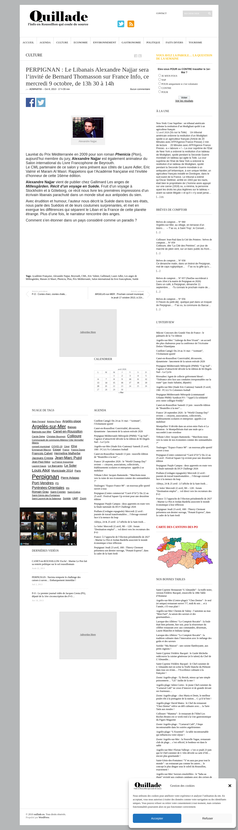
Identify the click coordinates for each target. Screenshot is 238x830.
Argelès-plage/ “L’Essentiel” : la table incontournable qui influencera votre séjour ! (182, 733)
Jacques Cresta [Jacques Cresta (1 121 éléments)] (42, 458)
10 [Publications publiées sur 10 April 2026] (130, 379)
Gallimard (105, 276)
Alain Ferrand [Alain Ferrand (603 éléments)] (38, 421)
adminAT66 (36, 89)
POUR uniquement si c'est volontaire (180, 84)
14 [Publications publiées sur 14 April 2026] (106, 383)
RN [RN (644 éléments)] (67, 488)
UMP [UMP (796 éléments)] (75, 498)
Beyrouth (75, 276)
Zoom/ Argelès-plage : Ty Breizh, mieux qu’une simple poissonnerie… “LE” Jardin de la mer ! (183, 679)
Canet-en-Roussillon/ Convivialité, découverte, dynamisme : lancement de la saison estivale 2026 (180, 360)
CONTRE (166, 88)
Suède (135, 279)
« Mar (121, 392)
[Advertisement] (88, 234)
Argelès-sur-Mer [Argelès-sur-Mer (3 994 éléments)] (49, 426)
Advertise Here (88, 332)
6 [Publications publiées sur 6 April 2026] (98, 379)
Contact (161, 13)
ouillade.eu (39, 814)
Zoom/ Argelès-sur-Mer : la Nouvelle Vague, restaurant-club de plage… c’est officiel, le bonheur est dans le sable (183, 742)
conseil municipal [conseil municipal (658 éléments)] (41, 446)
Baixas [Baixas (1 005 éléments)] (72, 427)
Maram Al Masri (48, 279)
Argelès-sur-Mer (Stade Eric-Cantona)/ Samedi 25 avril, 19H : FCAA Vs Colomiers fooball (183, 389)
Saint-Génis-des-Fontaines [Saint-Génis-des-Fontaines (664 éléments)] (46, 495)
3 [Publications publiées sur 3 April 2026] (130, 376)
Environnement (104, 42)
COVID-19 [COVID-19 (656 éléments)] (57, 446)
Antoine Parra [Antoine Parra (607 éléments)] (54, 421)
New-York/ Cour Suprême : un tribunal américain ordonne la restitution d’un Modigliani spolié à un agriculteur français (180, 126)
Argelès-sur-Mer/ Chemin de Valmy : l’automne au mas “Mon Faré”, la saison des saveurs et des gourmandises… (183, 614)
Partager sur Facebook (30, 102)
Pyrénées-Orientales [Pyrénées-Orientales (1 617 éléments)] (48, 488)
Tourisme (195, 42)
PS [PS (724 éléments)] (57, 483)
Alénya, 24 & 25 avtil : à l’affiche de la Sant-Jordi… (182, 483)
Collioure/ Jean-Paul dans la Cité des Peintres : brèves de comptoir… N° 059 (184, 241)
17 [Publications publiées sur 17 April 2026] (130, 383)
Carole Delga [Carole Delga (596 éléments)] (38, 436)
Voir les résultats (184, 100)
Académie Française (42, 276)
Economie (81, 42)
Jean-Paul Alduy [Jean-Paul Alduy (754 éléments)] (41, 461)
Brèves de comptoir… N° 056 (170, 299)
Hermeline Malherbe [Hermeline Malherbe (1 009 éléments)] (67, 453)
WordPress (44, 817)
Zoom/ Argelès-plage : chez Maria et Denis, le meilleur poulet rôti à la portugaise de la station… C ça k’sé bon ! (184, 697)
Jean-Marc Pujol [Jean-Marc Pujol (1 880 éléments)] (68, 458)
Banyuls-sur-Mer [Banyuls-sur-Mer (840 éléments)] (42, 431)
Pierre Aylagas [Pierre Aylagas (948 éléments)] (70, 477)
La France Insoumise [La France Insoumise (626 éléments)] (62, 462)
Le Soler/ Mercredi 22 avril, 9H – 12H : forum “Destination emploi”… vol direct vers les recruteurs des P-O (184, 491)
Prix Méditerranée (81, 279)
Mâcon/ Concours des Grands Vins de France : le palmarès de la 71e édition (180, 334)
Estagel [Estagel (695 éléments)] (57, 449)
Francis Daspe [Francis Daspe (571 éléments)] (78, 449)
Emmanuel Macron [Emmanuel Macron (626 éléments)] (41, 449)
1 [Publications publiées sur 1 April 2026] (114, 376)
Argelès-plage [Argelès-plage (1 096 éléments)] (71, 421)
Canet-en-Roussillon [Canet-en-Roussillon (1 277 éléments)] (68, 431)
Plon (69, 279)
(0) (162, 197)
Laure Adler (117, 276)
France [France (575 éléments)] (66, 449)
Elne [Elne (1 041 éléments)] (74, 446)
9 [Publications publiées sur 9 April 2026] (121, 379)
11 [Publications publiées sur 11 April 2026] (138, 379)
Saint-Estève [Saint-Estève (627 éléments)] (73, 492)
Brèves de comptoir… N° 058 (170, 260)
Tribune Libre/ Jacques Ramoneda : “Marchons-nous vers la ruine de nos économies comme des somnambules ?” (184, 439)
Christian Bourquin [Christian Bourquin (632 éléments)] (56, 436)
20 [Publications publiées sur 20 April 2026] (98, 386)
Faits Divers (174, 42)
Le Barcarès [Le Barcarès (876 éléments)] (55, 465)
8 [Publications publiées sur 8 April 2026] (114, 379)
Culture (62, 42)
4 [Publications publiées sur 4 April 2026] (138, 376)
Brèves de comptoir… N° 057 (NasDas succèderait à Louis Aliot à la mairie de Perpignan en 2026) (182, 280)
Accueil (28, 42)
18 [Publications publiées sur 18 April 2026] (138, 383)
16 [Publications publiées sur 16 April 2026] (122, 383)
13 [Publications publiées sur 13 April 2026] (98, 383)
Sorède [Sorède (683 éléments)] (67, 498)
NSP (164, 80)
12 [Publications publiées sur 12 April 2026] (146, 379)
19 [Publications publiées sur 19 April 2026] (146, 383)
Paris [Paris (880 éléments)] (78, 470)
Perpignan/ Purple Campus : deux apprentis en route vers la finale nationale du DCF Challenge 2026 (184, 467)
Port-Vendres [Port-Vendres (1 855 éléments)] (43, 483)
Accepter (157, 818)
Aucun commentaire (140, 89)
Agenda (45, 42)
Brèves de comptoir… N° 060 (170, 221)
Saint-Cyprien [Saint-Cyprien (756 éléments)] (58, 492)
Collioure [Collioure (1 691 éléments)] (74, 436)
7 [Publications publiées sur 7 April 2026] (106, 379)
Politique (153, 42)
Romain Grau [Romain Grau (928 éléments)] (40, 491)
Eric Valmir (93, 276)
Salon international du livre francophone (111, 279)
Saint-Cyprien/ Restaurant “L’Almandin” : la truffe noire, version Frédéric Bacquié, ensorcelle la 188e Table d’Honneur (184, 592)
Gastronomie (131, 42)
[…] (158, 196)
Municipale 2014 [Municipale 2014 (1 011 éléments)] (62, 470)
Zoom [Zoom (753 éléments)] (83, 498)
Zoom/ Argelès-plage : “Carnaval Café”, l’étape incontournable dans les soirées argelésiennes (179, 726)
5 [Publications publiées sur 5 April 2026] (146, 376)
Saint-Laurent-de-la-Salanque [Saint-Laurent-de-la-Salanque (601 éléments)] (46, 498)
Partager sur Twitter (40, 102)
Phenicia (61, 279)
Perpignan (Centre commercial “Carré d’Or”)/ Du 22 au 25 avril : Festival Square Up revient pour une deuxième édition (183, 458)
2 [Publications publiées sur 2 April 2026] (121, 376)
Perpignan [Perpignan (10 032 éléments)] (45, 476)
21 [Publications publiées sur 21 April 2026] (106, 386)
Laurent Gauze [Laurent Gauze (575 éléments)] (39, 466)
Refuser (207, 818)
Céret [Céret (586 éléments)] (66, 446)
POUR (165, 92)
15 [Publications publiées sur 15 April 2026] (114, 383)
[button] (230, 786)
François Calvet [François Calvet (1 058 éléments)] (42, 453)
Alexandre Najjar (61, 276)
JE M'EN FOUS (169, 75)
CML (84, 276)
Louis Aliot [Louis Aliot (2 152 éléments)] (41, 470)
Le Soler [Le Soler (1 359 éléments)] (70, 465)
